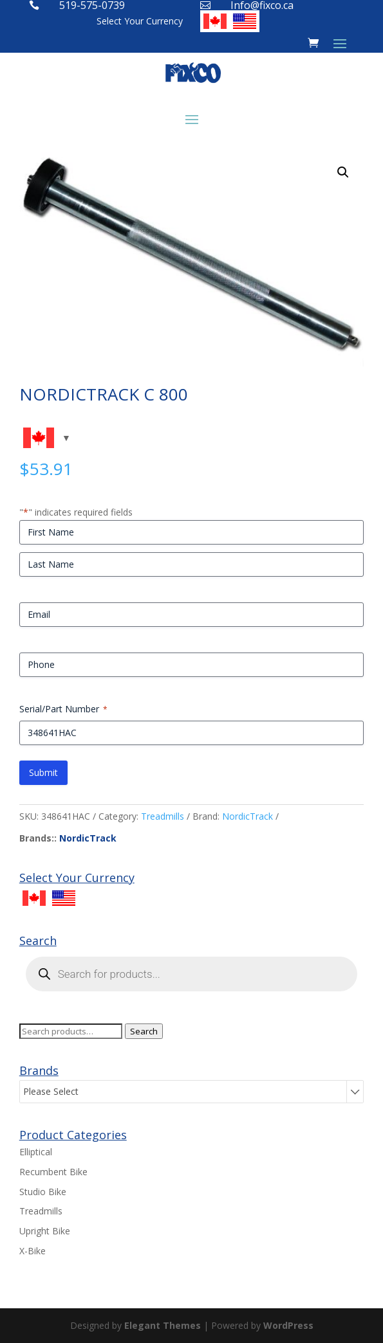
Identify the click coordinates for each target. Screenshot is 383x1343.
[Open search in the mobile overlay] (191, 974)
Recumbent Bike (53, 1172)
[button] (343, 172)
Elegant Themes (162, 1325)
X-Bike (32, 1251)
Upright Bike (44, 1231)
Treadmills (162, 816)
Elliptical (35, 1152)
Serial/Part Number (63, 709)
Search (144, 1031)
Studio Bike (42, 1191)
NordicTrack (247, 816)
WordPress (288, 1325)
